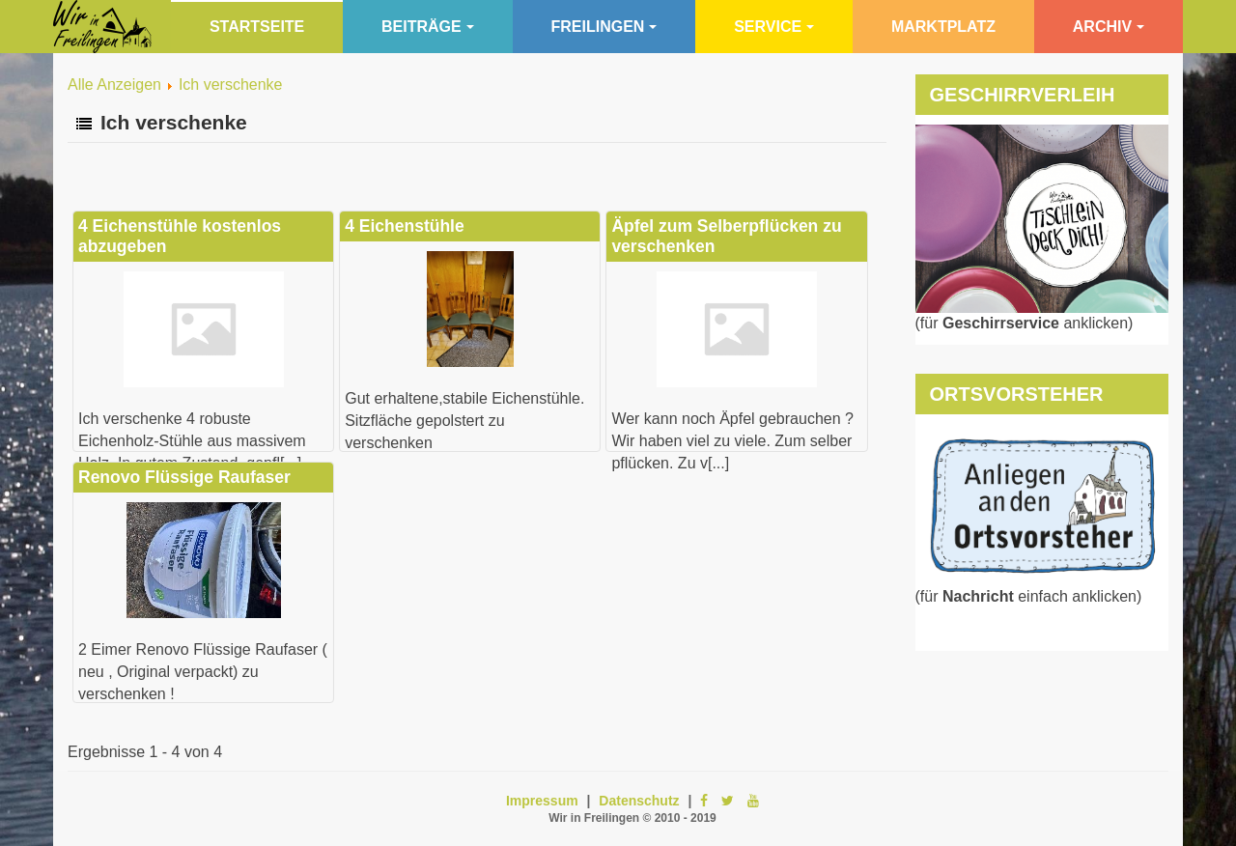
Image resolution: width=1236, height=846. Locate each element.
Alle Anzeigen (114, 84)
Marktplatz (943, 26)
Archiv (1108, 26)
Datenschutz (639, 800)
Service (774, 26)
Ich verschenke (231, 84)
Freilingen (604, 26)
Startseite (257, 26)
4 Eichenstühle (404, 226)
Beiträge (427, 26)
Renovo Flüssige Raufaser (184, 477)
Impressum (542, 800)
